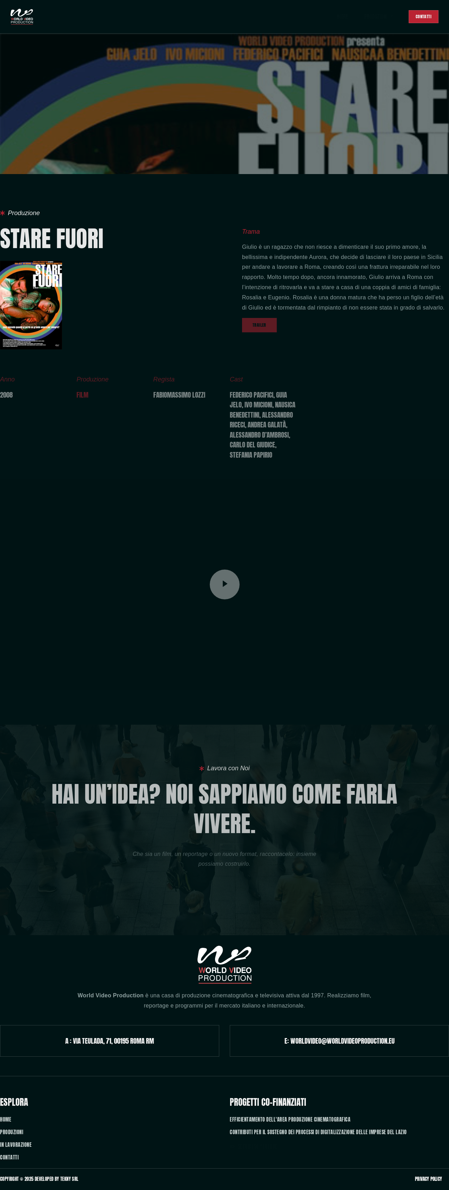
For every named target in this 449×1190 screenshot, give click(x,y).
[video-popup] (225, 584)
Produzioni (371, 17)
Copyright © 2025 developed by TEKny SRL (39, 1179)
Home (334, 16)
